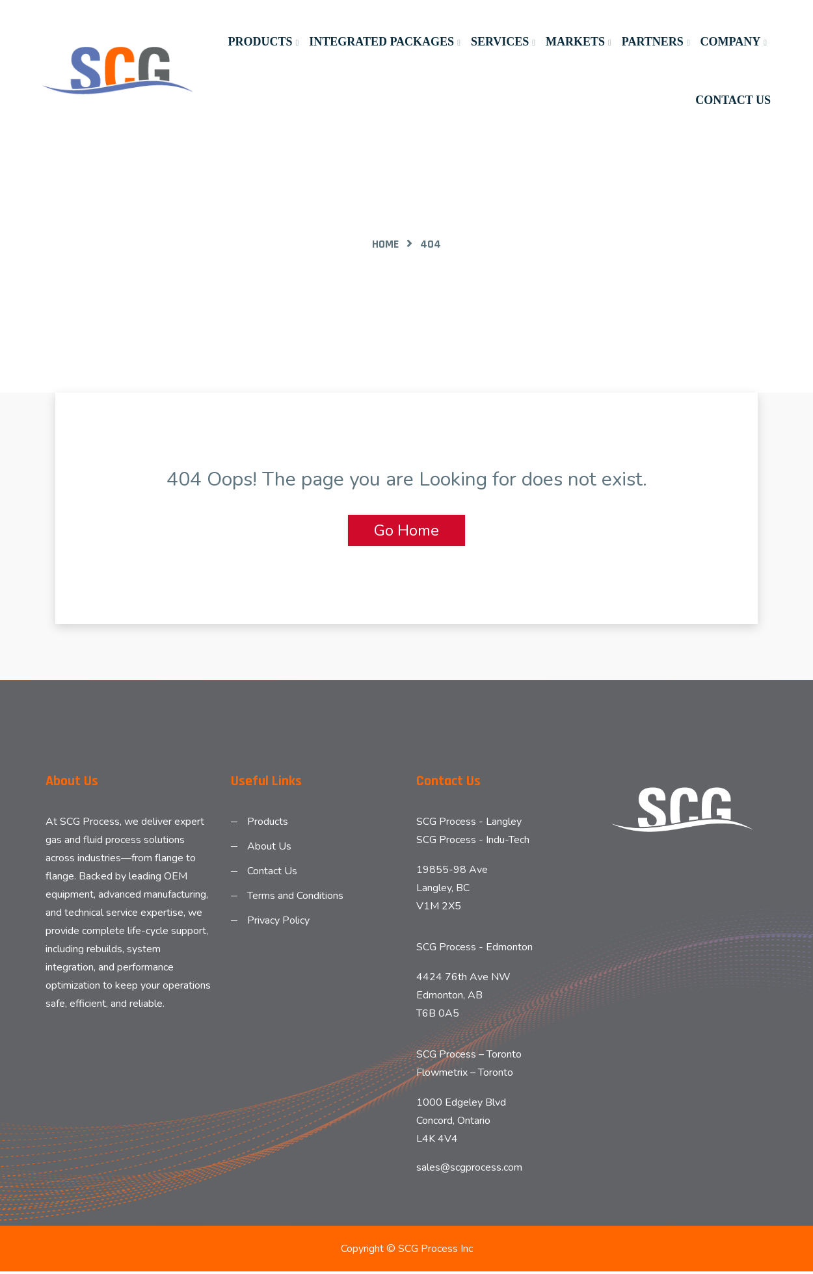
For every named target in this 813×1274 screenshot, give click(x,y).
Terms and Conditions (295, 897)
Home (385, 244)
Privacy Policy (278, 922)
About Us (269, 847)
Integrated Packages (381, 41)
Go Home (406, 530)
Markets (575, 41)
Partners (653, 41)
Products (260, 41)
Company (730, 41)
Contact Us (733, 100)
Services (500, 41)
